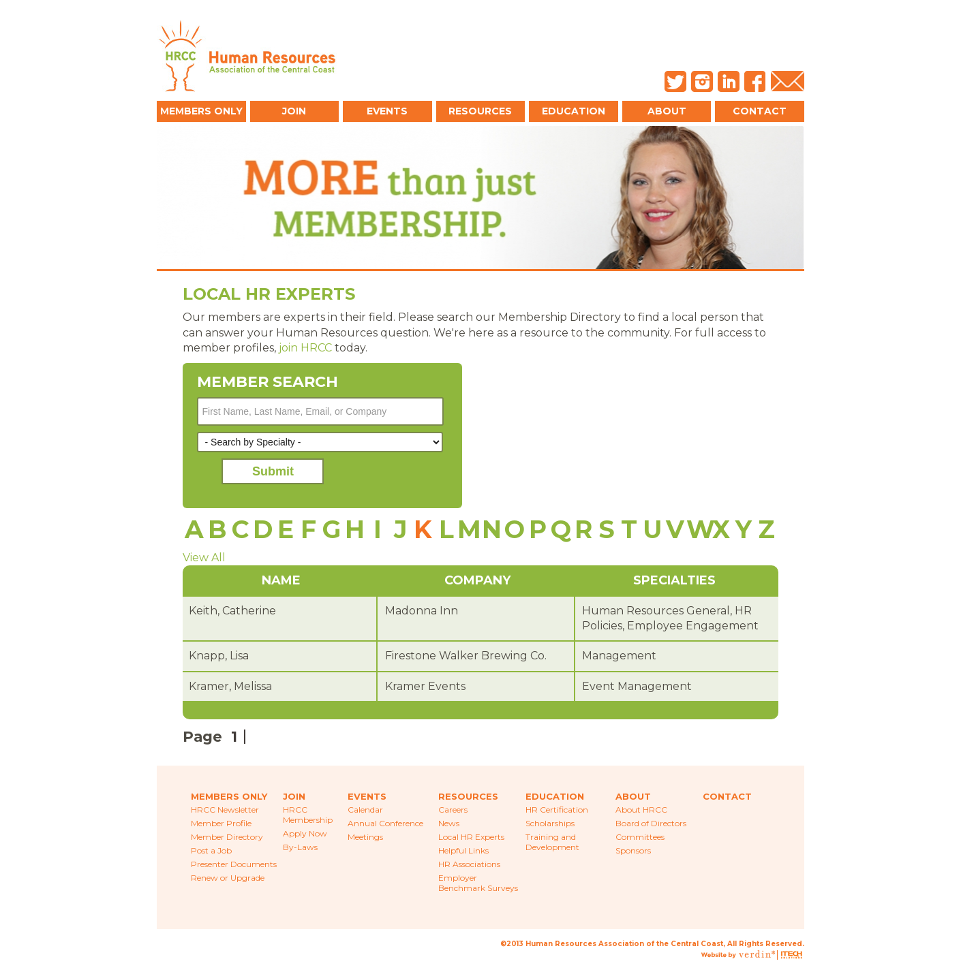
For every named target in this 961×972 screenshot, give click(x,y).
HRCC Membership (308, 814)
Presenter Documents (234, 864)
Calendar (365, 809)
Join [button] (294, 111)
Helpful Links (463, 850)
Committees (640, 837)
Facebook (755, 81)
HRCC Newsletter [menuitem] (225, 809)
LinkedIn (728, 81)
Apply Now (305, 833)
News (448, 823)
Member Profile (221, 823)
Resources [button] (480, 111)
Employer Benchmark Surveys (478, 883)
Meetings (365, 837)
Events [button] (387, 111)
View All (204, 557)
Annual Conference (385, 823)
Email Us (787, 81)
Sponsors (633, 850)
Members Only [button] (201, 111)
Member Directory (227, 837)
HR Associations (469, 864)
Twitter (675, 81)
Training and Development (552, 842)
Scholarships (550, 823)
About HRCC (641, 809)
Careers (453, 809)
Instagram (702, 81)
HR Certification (556, 809)
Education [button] (573, 111)
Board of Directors (650, 823)
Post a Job (211, 850)
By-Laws (300, 847)
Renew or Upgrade (227, 878)
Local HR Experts (471, 837)
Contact (760, 111)
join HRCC (305, 347)
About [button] (666, 111)
